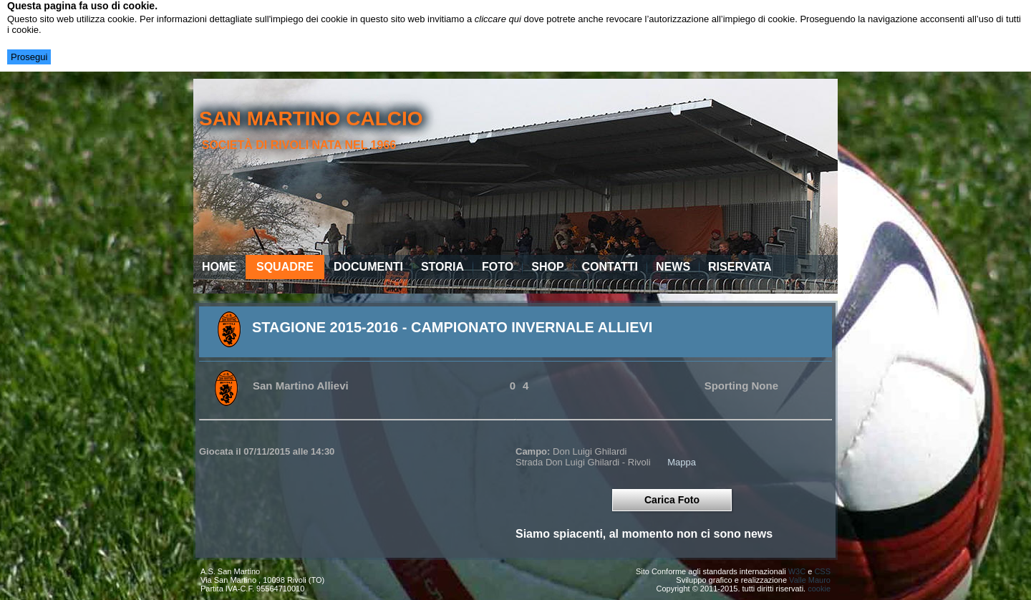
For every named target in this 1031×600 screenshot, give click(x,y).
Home (219, 267)
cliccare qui (498, 19)
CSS (822, 571)
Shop (547, 267)
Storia (442, 267)
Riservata (740, 267)
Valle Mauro (810, 580)
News (673, 267)
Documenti (368, 267)
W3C (796, 571)
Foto (497, 267)
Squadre (285, 267)
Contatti (610, 267)
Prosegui (29, 57)
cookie (819, 588)
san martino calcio (311, 118)
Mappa (681, 462)
